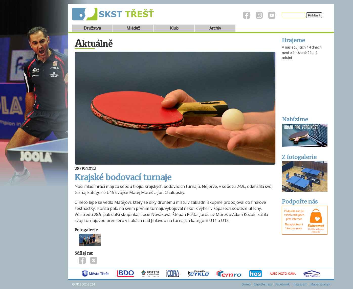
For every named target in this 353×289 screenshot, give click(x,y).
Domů (246, 284)
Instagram (300, 284)
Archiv (215, 28)
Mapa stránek (320, 284)
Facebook (282, 284)
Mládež (133, 28)
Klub (174, 28)
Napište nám (263, 284)
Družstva (92, 28)
